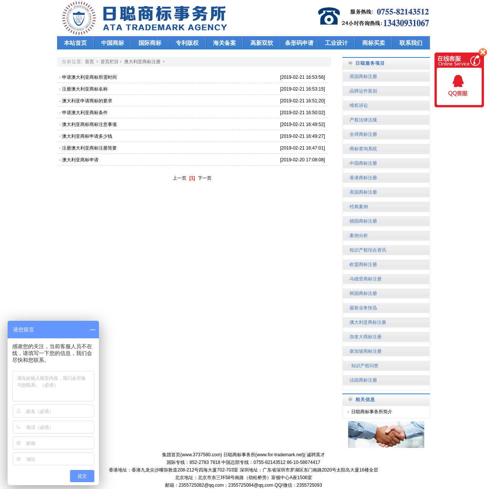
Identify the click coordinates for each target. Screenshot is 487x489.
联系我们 (410, 43)
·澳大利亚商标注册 (367, 322)
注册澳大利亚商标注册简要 (92, 148)
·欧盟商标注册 (363, 264)
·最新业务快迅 (363, 308)
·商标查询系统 (363, 148)
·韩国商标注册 (363, 293)
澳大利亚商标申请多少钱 (89, 136)
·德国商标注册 (363, 221)
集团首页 (171, 454)
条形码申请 (299, 43)
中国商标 (112, 43)
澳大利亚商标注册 (142, 61)
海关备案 (224, 43)
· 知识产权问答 (364, 365)
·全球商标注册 (363, 134)
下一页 (205, 178)
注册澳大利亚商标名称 (87, 89)
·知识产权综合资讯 (367, 250)
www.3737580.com (201, 454)
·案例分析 (358, 235)
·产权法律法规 (363, 120)
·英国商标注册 (363, 76)
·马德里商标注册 (365, 279)
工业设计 (336, 43)
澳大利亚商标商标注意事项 (92, 124)
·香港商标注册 (363, 177)
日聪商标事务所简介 (371, 411)
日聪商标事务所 (239, 454)
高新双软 (261, 43)
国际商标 (149, 43)
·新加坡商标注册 (365, 351)
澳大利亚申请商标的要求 (89, 101)
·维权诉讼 (358, 105)
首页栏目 (109, 61)
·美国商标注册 (363, 192)
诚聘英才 (316, 454)
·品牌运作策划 (363, 91)
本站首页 (75, 43)
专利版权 (187, 43)
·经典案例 (358, 206)
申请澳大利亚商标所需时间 (92, 77)
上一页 (179, 178)
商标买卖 (373, 43)
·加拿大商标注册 (365, 336)
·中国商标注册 (363, 163)
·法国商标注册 (363, 380)
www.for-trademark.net (280, 454)
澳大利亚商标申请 (82, 159)
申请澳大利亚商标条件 (87, 112)
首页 (89, 61)
